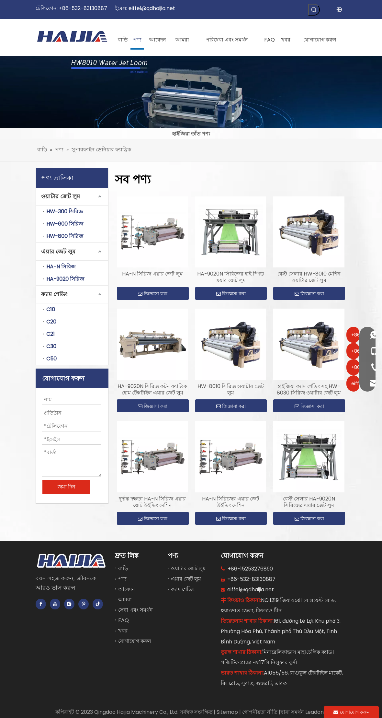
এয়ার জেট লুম (58, 251)
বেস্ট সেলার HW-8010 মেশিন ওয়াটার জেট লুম (309, 277)
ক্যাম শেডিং (54, 294)
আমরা (125, 599)
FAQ (123, 620)
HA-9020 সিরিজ (65, 279)
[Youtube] (55, 604)
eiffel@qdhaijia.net (152, 8)
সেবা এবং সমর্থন (135, 610)
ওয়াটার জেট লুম (60, 196)
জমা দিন (66, 486)
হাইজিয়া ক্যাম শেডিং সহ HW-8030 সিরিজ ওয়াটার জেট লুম (309, 389)
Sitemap (228, 712)
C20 (51, 321)
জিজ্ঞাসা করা (152, 293)
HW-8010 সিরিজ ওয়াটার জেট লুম (230, 389)
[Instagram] (69, 604)
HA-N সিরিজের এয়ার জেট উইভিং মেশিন (230, 502)
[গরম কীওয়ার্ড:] (314, 10)
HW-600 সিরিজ (64, 224)
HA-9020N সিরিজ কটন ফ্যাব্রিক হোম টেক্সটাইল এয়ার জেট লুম (152, 389)
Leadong (316, 712)
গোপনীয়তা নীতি (260, 712)
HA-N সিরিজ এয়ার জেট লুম (152, 274)
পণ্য (122, 579)
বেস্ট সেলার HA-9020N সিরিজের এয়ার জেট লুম (309, 502)
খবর (123, 630)
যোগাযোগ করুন (134, 641)
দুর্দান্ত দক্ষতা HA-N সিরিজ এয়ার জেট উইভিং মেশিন (152, 502)
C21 (50, 334)
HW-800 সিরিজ (64, 236)
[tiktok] (98, 604)
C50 (51, 358)
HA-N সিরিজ (60, 266)
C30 (51, 346)
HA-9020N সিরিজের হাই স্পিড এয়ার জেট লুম (230, 277)
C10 (50, 309)
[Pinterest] (83, 604)
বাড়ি (123, 568)
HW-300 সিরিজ (64, 211)
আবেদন (126, 589)
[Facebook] (41, 604)
